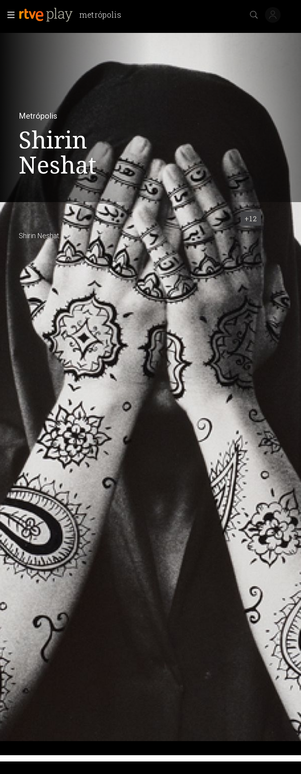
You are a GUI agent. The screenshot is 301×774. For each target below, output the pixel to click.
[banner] (73, 15)
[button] (8, 15)
